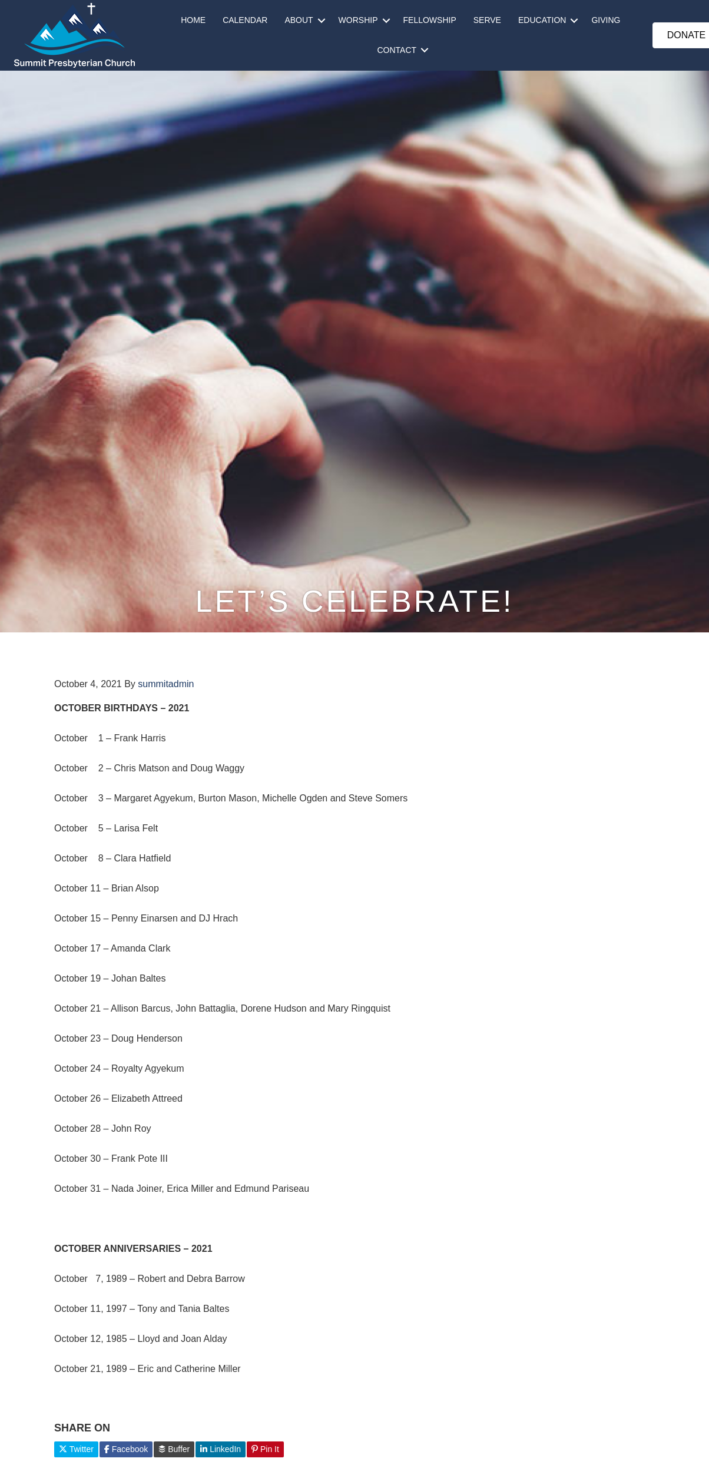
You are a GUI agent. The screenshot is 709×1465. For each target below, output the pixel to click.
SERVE (487, 20)
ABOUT (298, 20)
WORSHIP (358, 20)
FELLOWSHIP (429, 20)
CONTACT (396, 50)
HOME (193, 20)
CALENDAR (245, 20)
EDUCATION (542, 20)
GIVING (605, 20)
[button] (321, 20)
